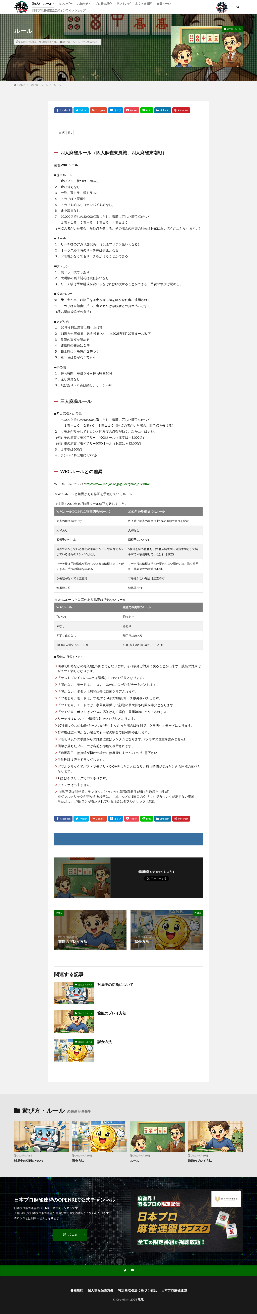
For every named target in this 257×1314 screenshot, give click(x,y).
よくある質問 (143, 3)
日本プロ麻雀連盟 (174, 1290)
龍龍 (141, 1299)
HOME (21, 84)
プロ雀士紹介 (103, 3)
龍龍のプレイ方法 (111, 1013)
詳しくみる (70, 1234)
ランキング (123, 3)
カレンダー (65, 3)
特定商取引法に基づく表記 (137, 1290)
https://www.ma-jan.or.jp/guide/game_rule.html (117, 484)
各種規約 (76, 1290)
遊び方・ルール (42, 3)
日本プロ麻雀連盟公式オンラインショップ (59, 10)
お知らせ (82, 3)
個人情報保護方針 (100, 1290)
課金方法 (104, 1041)
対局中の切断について (115, 984)
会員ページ (164, 3)
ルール (57, 84)
